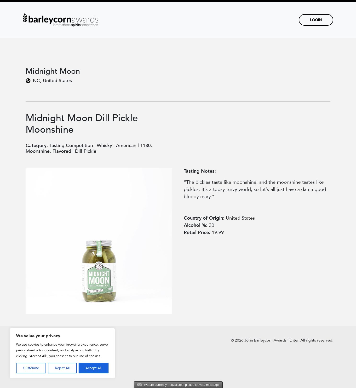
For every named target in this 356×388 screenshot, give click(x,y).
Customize (31, 368)
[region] (62, 353)
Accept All (93, 368)
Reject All (62, 368)
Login (316, 20)
